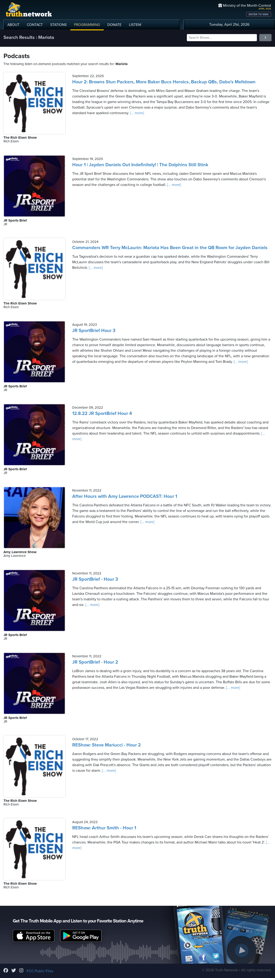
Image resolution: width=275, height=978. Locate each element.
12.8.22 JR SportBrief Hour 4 (102, 413)
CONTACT (35, 25)
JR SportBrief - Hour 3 (95, 579)
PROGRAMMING (87, 25)
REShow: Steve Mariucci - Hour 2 (106, 745)
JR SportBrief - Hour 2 (95, 662)
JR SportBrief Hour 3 (94, 330)
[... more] (136, 113)
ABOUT (13, 25)
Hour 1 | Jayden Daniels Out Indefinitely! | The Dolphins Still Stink (140, 165)
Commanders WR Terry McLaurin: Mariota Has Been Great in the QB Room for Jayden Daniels (170, 248)
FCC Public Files (40, 971)
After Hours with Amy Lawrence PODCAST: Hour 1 (124, 496)
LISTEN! (135, 25)
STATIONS (58, 25)
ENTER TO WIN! (259, 14)
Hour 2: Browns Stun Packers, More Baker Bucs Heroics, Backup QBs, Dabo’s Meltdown (164, 82)
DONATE (114, 25)
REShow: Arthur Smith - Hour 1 (104, 828)
